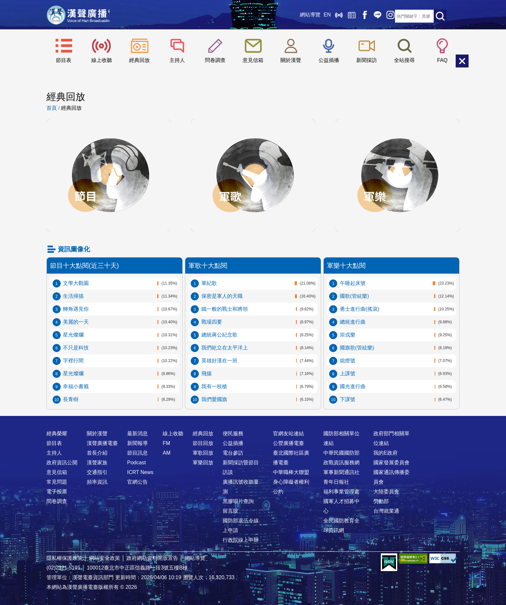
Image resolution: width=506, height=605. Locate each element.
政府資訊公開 (61, 462)
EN (312, 16)
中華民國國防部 (341, 453)
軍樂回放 (397, 126)
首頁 (51, 108)
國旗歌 (357, 347)
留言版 (230, 511)
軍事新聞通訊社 (341, 472)
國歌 (354, 296)
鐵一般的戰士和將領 (224, 309)
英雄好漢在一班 (219, 360)
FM (166, 443)
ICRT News (140, 472)
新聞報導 (137, 443)
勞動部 (381, 501)
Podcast (136, 462)
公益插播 (329, 60)
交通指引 (97, 472)
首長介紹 (97, 453)
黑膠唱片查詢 (238, 501)
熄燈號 (347, 360)
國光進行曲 (353, 386)
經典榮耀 (56, 433)
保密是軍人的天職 (222, 296)
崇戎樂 (347, 335)
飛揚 (206, 373)
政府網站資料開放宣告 (152, 558)
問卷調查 (215, 60)
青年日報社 (336, 482)
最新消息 (137, 433)
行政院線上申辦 (241, 540)
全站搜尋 (404, 60)
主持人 (177, 60)
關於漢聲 (290, 60)
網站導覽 (295, 16)
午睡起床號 (353, 283)
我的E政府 (385, 453)
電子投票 (56, 491)
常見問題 (56, 482)
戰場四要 (211, 322)
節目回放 (108, 126)
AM (166, 453)
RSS (388, 16)
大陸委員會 (386, 491)
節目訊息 (137, 453)
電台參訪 (233, 453)
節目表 (63, 60)
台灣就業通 (386, 511)
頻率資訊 (97, 482)
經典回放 (336, 16)
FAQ (442, 60)
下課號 (347, 399)
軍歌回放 (253, 126)
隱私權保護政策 (64, 558)
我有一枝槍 (214, 386)
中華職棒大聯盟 (291, 472)
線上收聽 (324, 16)
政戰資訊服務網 (341, 462)
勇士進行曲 (360, 309)
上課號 (347, 373)
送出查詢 (440, 16)
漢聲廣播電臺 (86, 16)
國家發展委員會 (391, 462)
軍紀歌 (209, 283)
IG (375, 16)
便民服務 (233, 433)
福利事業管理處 (341, 491)
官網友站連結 (288, 433)
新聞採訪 (366, 60)
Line (362, 16)
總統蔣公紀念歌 (219, 335)
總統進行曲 (353, 322)
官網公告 (137, 482)
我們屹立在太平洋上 (224, 347)
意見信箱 (253, 60)
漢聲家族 (97, 462)
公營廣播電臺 (288, 443)
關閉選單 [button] (462, 61)
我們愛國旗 (214, 399)
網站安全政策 (104, 558)
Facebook (349, 16)
